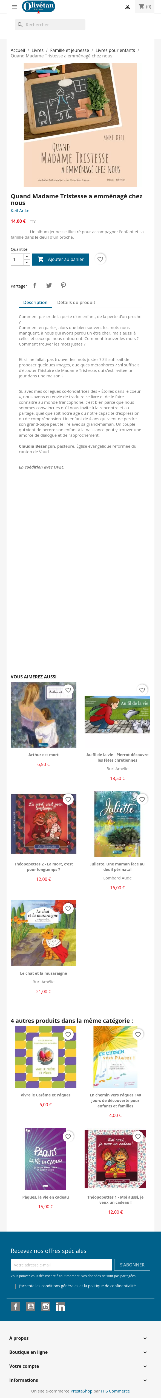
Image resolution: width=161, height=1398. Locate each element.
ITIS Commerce (115, 1391)
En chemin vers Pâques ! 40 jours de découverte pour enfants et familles (115, 1100)
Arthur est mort (43, 754)
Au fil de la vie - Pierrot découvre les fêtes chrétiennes (118, 757)
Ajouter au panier (61, 259)
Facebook (15, 1306)
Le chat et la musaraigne (43, 973)
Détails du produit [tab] (76, 302)
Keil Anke (20, 211)
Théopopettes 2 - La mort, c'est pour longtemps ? (43, 866)
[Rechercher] (50, 24)
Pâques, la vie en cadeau (45, 1197)
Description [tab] (35, 302)
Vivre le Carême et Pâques (46, 1095)
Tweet (49, 285)
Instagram (45, 1306)
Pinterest (63, 285)
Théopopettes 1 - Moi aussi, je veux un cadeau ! (115, 1199)
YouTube (30, 1306)
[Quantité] (17, 260)
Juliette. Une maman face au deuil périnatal (117, 866)
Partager (34, 285)
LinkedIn (60, 1306)
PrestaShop (82, 1391)
